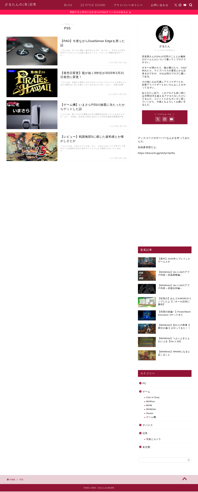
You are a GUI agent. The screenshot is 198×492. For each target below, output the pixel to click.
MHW (149, 406)
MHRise (150, 402)
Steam (149, 414)
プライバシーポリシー (128, 5)
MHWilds (151, 409)
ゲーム (146, 391)
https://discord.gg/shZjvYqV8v (156, 153)
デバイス (147, 425)
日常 (145, 433)
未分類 (146, 447)
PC (144, 383)
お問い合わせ (159, 5)
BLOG (68, 5)
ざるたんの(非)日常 (21, 4)
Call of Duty (153, 398)
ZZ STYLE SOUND (92, 5)
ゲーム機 (151, 417)
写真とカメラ (153, 439)
